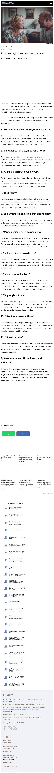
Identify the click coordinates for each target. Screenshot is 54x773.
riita (22, 428)
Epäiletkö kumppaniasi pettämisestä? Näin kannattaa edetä (17, 537)
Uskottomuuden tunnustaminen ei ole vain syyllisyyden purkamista (16, 581)
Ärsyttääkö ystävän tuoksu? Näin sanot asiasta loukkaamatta (16, 508)
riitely (26, 428)
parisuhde (11, 428)
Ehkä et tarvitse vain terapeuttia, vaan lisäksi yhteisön (15, 567)
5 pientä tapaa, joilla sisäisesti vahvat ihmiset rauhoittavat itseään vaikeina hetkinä (17, 545)
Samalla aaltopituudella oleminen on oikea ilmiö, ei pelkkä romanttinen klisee (16, 617)
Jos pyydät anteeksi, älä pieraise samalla (15, 602)
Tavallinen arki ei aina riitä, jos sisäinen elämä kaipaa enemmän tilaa (16, 662)
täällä (10, 711)
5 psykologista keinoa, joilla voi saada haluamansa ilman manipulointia (16, 595)
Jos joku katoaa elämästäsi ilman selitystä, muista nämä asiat (17, 624)
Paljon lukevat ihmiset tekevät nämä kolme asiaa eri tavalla (17, 529)
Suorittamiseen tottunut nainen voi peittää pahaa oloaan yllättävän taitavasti (16, 560)
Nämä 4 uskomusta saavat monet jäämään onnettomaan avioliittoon (17, 631)
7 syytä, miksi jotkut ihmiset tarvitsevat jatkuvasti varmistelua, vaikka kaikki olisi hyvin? (17, 654)
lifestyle (3, 428)
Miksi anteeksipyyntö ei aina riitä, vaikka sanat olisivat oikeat (16, 553)
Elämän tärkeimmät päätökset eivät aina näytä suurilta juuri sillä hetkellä (17, 588)
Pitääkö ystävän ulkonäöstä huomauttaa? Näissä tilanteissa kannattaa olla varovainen (16, 639)
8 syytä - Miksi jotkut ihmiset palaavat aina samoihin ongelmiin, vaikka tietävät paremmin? (16, 670)
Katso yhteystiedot (8, 759)
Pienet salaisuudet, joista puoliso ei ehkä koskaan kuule (16, 516)
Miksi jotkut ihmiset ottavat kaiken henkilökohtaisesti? (16, 677)
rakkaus (17, 428)
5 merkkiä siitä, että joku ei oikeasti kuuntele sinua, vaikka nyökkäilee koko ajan (16, 523)
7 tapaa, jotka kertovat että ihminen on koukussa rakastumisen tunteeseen (16, 610)
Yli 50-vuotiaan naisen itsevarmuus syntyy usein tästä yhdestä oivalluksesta (17, 574)
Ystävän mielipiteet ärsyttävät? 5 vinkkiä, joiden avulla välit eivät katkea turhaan (17, 684)
